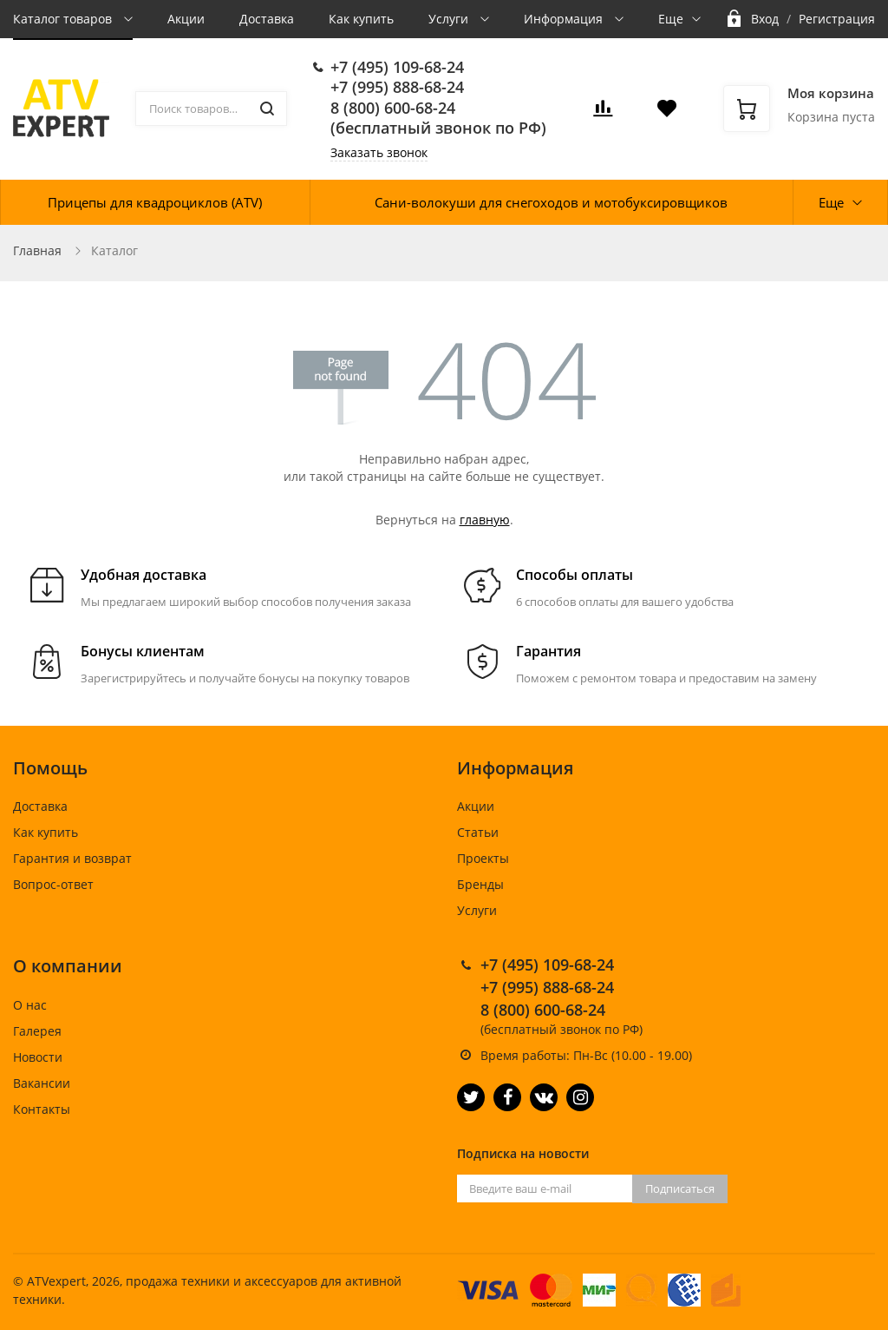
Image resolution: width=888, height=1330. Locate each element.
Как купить (361, 18)
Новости (37, 1057)
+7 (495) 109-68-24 (397, 66)
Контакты (41, 1109)
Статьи (478, 832)
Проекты (483, 858)
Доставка (266, 18)
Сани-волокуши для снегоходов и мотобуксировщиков (551, 202)
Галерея (37, 1031)
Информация (565, 18)
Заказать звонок (379, 152)
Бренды (480, 884)
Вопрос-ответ (53, 884)
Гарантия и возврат (72, 858)
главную (485, 519)
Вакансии (41, 1083)
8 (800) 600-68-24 (392, 107)
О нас (30, 1005)
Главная (37, 250)
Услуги (450, 18)
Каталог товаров (64, 18)
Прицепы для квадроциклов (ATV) (155, 202)
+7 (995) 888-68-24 (397, 86)
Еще (670, 18)
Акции (186, 18)
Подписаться (680, 1188)
